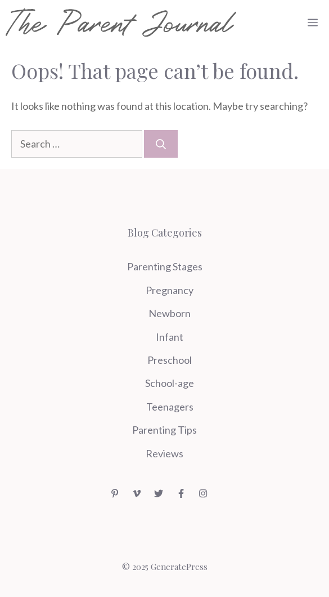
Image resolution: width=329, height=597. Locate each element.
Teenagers (169, 406)
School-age (169, 383)
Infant (169, 337)
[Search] (161, 144)
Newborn (169, 313)
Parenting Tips (164, 430)
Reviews (164, 453)
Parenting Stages (164, 266)
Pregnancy (169, 290)
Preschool (169, 360)
